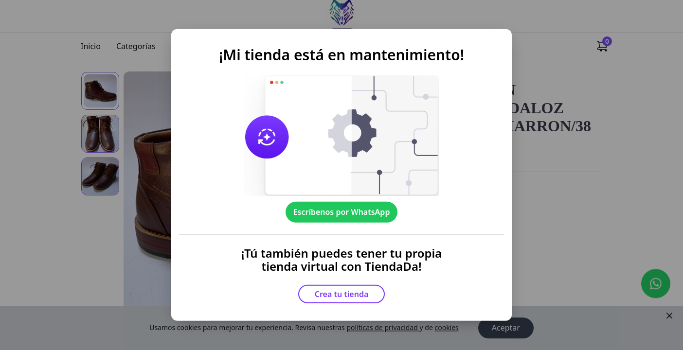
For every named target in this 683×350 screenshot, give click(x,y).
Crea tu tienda (342, 294)
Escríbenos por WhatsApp (341, 212)
